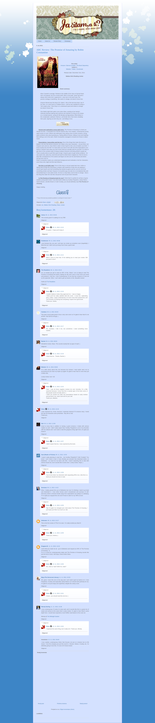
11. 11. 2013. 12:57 (58, 441)
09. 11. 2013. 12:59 (49, 423)
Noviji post (41, 703)
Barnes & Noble (70, 65)
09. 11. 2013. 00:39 (51, 215)
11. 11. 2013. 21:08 (56, 606)
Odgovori (43, 220)
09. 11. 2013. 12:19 (58, 353)
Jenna (43, 215)
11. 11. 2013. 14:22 (54, 546)
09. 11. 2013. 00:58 (54, 240)
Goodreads (80, 69)
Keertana (44, 487)
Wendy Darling (45, 606)
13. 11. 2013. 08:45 (53, 639)
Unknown (44, 520)
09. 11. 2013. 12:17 (58, 326)
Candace (44, 312)
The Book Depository (82, 65)
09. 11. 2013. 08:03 (51, 341)
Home (39, 41)
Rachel (43, 341)
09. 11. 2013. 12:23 (58, 386)
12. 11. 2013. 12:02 (58, 626)
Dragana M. (44, 546)
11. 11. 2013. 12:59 (58, 505)
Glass (58, 205)
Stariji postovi (83, 703)
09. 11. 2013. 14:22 (52, 487)
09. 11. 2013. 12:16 (58, 291)
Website (68, 69)
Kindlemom (44, 240)
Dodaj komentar (42, 652)
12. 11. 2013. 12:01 (58, 593)
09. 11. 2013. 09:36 (52, 367)
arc (42, 205)
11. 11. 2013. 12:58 (58, 472)
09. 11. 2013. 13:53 (61, 454)
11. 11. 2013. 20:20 (64, 577)
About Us (47, 41)
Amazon (63, 65)
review (63, 205)
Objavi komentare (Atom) (67, 709)
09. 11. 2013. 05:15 (56, 270)
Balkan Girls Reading (50, 205)
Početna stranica (62, 703)
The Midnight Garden (53, 616)
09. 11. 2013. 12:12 (58, 255)
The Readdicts (45, 270)
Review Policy (57, 41)
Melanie (43, 367)
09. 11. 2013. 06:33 (52, 312)
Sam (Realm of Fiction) (48, 454)
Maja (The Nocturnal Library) (50, 577)
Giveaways (67, 41)
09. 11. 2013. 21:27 (53, 520)
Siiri (42, 423)
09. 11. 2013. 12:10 (58, 227)
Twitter (74, 69)
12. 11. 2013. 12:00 (58, 564)
